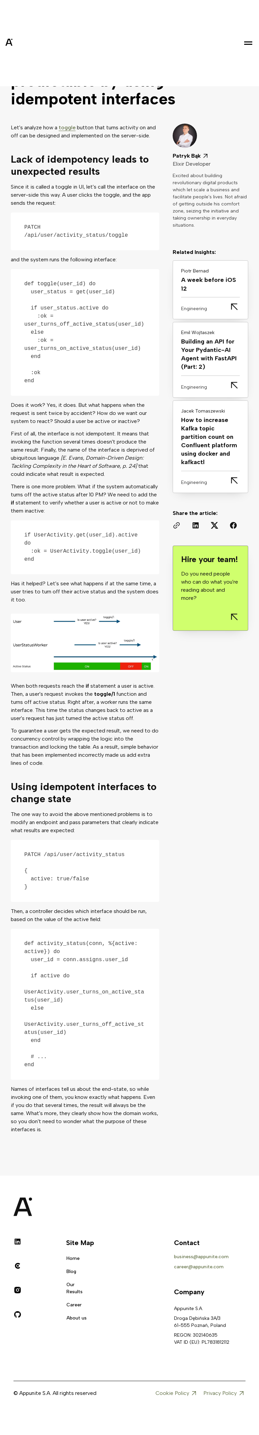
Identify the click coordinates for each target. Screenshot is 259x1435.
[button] (248, 43)
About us (76, 1318)
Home (73, 1258)
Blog (71, 1271)
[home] (25, 43)
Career (74, 1305)
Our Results (74, 1288)
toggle (67, 127)
